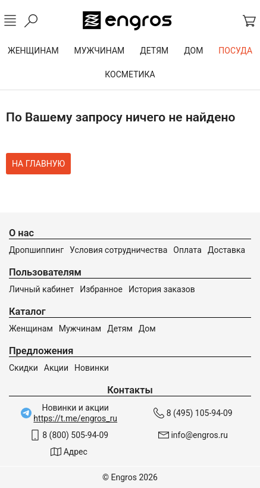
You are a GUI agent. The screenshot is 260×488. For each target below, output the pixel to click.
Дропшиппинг (36, 250)
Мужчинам (80, 328)
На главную (38, 163)
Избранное (101, 289)
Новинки (91, 368)
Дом (147, 328)
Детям (120, 328)
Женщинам (31, 328)
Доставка (226, 250)
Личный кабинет (41, 289)
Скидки (23, 368)
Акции (56, 368)
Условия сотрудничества (118, 250)
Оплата (187, 250)
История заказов (162, 289)
